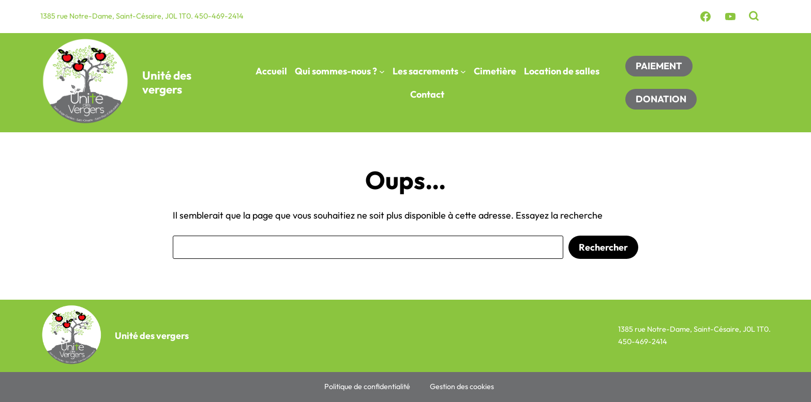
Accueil (271, 71)
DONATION (661, 99)
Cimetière (495, 71)
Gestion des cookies (462, 386)
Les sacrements (425, 71)
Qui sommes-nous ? (336, 71)
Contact (427, 94)
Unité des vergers (166, 82)
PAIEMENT (659, 66)
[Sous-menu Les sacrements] (463, 71)
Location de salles (561, 71)
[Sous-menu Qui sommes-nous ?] (382, 71)
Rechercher (603, 247)
